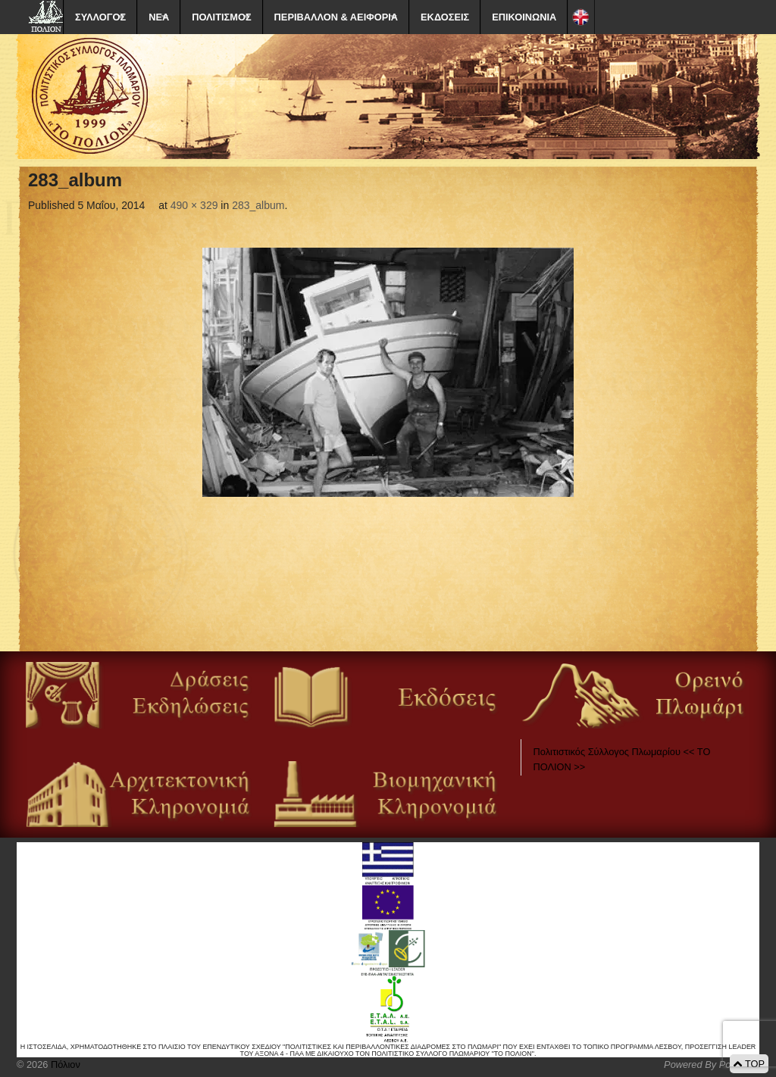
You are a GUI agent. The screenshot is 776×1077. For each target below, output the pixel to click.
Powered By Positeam (711, 1064)
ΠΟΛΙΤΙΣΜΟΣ (221, 17)
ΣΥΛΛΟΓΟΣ (100, 17)
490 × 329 (194, 205)
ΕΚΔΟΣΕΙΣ (445, 17)
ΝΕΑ (159, 17)
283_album (258, 205)
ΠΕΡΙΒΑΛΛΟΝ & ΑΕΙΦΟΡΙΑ (336, 17)
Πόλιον (64, 1064)
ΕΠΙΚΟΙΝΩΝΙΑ (524, 17)
